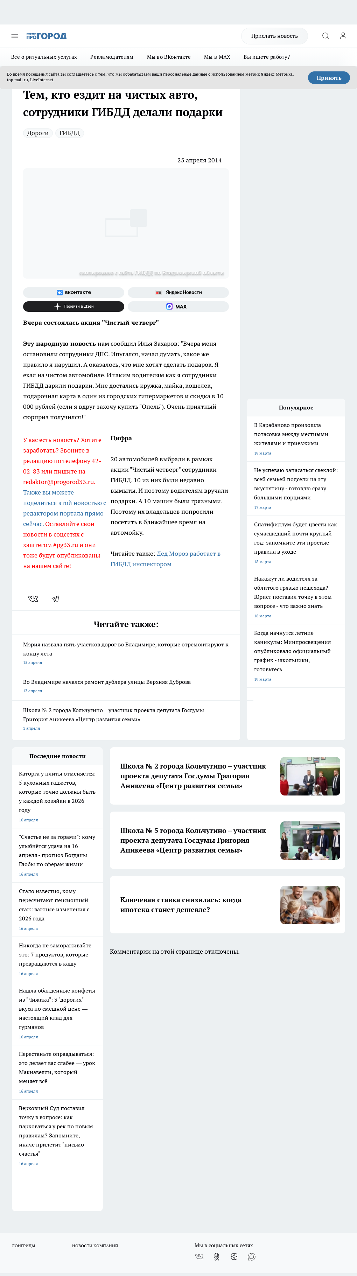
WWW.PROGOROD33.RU (71, 1093)
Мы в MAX (217, 57)
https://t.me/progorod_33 (254, 1208)
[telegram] (58, 599)
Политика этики (90, 1037)
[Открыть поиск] (325, 36)
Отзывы (20, 1046)
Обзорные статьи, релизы (100, 1046)
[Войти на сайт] (343, 36)
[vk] (34, 599)
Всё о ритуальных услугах (44, 57)
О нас (17, 1037)
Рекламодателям (111, 57)
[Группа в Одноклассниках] (216, 1009)
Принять (329, 77)
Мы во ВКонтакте (169, 57)
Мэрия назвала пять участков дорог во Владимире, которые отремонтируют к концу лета (126, 654)
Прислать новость (274, 35)
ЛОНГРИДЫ (23, 998)
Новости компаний (93, 1055)
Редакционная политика (161, 1037)
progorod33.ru (219, 1191)
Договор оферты (28, 1055)
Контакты (147, 1046)
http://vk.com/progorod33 (149, 1208)
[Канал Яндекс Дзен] (73, 306)
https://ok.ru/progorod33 (202, 1208)
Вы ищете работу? (267, 57)
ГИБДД (69, 133)
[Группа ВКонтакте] (73, 292)
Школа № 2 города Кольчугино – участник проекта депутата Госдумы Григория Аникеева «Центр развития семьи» (126, 720)
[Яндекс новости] (178, 292)
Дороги (38, 133)
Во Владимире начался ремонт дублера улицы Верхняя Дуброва (126, 686)
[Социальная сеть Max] (178, 306)
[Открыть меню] (14, 36)
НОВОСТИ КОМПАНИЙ (95, 998)
